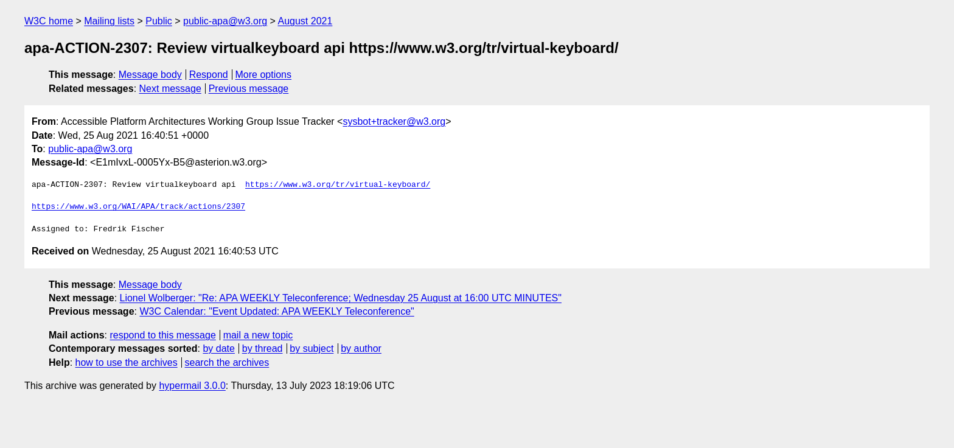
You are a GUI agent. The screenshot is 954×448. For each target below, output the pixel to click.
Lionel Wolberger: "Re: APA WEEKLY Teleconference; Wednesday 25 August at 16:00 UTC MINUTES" (341, 298)
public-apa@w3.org (225, 21)
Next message (170, 88)
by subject (311, 348)
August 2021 (305, 21)
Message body (150, 74)
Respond (208, 74)
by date (218, 348)
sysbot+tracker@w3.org (394, 121)
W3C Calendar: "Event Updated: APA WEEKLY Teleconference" (276, 311)
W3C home (48, 21)
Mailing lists (109, 21)
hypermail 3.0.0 (192, 385)
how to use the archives (126, 362)
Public (158, 21)
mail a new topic (258, 335)
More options (263, 74)
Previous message (249, 88)
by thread (262, 348)
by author (361, 348)
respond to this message (162, 335)
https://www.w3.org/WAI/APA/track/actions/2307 (138, 206)
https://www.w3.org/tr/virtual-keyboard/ (337, 185)
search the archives (227, 362)
